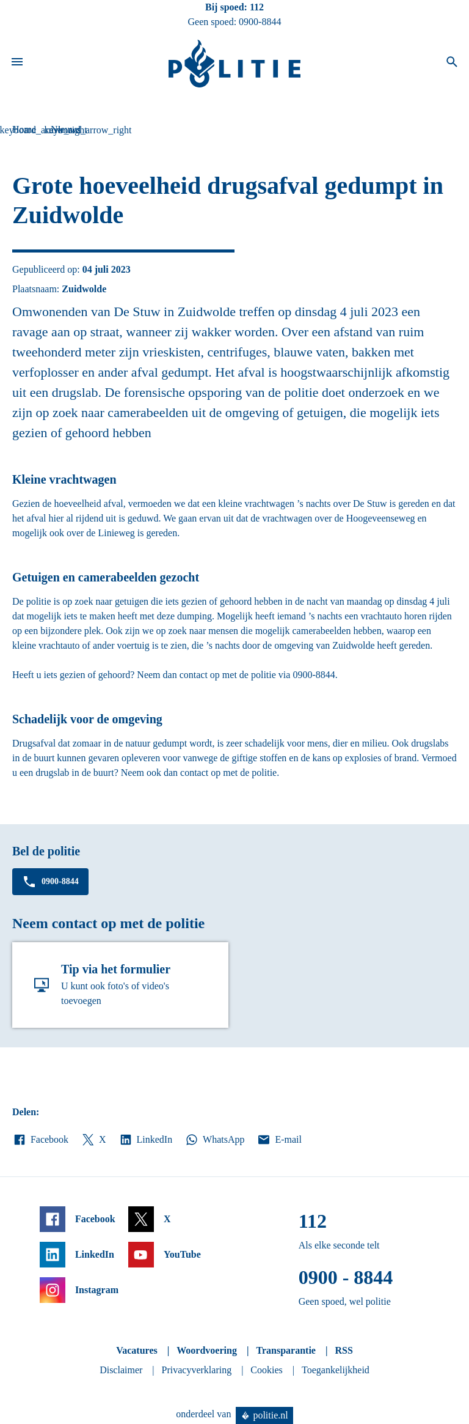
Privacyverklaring (197, 1370)
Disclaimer (121, 1370)
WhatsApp (214, 1139)
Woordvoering (206, 1350)
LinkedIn (145, 1139)
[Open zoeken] (452, 63)
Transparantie (285, 1350)
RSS (343, 1350)
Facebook (40, 1139)
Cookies (266, 1370)
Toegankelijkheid (335, 1370)
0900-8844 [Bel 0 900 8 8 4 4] (260, 22)
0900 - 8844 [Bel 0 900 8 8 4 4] (346, 1277)
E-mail (278, 1139)
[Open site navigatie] (17, 63)
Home (24, 129)
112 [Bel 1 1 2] (257, 7)
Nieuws (66, 129)
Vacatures (137, 1350)
